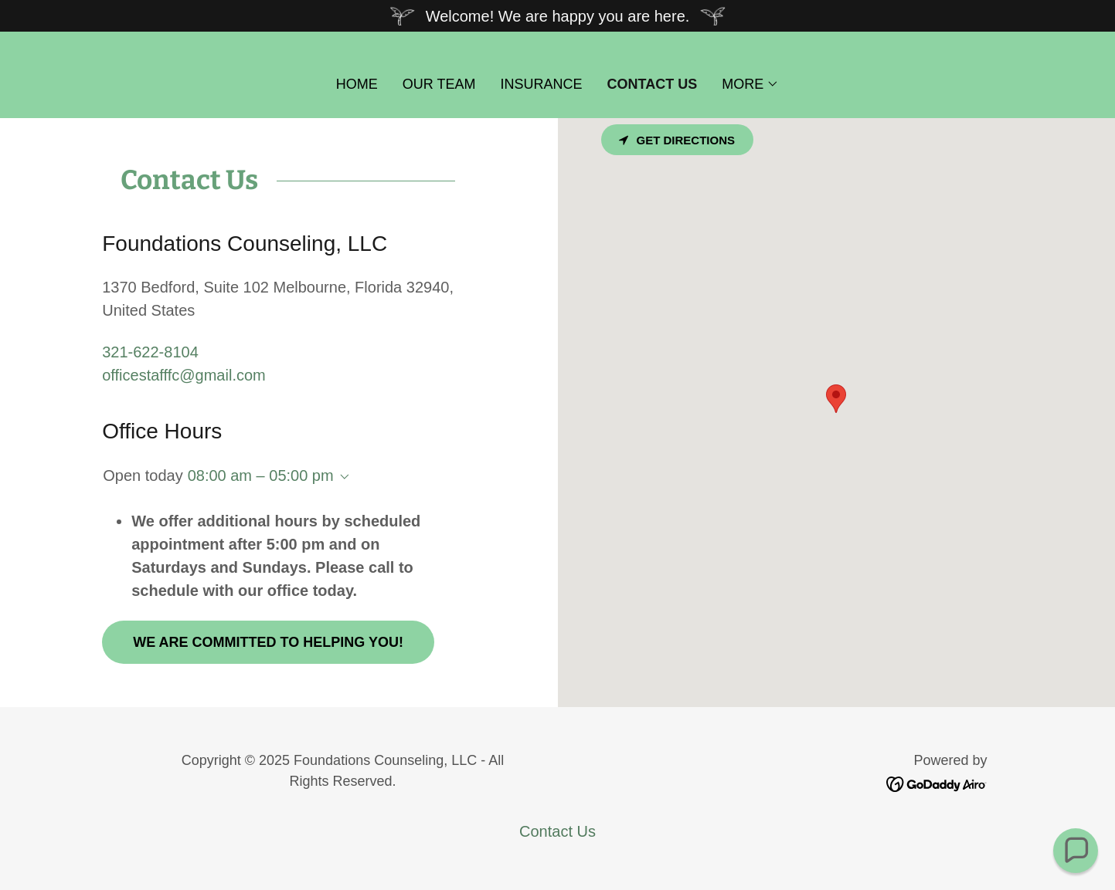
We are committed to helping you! (268, 642)
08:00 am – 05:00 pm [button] (261, 475)
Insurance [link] (542, 84)
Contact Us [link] (652, 84)
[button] (750, 84)
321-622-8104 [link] (150, 351)
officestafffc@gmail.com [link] (184, 375)
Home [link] (357, 84)
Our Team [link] (439, 84)
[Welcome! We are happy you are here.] (557, 16)
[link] (937, 782)
